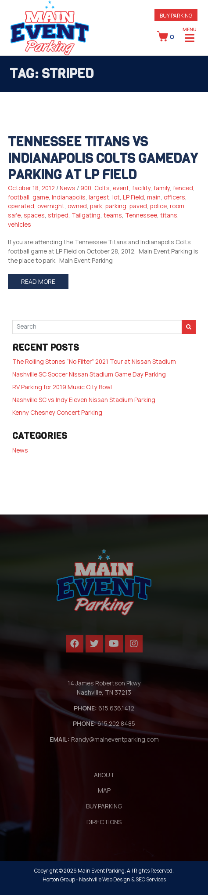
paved (138, 206)
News (67, 188)
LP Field (133, 197)
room (177, 206)
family (162, 188)
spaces (34, 215)
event (121, 188)
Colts (102, 188)
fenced (183, 188)
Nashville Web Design (104, 879)
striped (58, 215)
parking (115, 206)
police (158, 206)
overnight (51, 206)
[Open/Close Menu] (189, 37)
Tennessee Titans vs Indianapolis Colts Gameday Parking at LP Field (102, 158)
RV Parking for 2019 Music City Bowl (62, 387)
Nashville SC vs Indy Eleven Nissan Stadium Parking (83, 399)
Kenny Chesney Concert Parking (57, 412)
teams (113, 215)
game (40, 197)
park (96, 206)
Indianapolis (69, 197)
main (154, 197)
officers (174, 197)
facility (141, 188)
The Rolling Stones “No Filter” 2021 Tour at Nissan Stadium (94, 361)
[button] (175, 15)
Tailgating (86, 215)
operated (21, 206)
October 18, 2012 (31, 188)
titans (168, 215)
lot (116, 197)
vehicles (19, 224)
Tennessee (141, 215)
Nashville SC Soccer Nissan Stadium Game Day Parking (89, 374)
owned (77, 206)
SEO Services (151, 879)
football (18, 197)
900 (85, 188)
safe (14, 215)
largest (99, 197)
